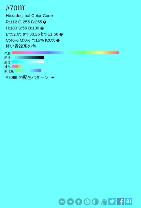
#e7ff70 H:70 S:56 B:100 (97, 52)
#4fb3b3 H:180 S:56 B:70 (22, 57)
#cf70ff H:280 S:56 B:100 (36, 52)
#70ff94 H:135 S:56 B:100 (19, 70)
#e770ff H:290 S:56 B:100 (33, 52)
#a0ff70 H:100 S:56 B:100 (88, 52)
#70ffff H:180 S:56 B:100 (65, 52)
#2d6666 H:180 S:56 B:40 (30, 57)
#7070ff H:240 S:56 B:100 (48, 52)
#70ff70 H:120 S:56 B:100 (82, 52)
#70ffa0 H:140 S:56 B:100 (77, 52)
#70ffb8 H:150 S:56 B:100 (74, 52)
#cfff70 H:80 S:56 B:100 (94, 52)
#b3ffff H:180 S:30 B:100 (33, 61)
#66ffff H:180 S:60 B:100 (25, 61)
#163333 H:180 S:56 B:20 (36, 57)
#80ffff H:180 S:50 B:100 (28, 61)
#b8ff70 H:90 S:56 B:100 (91, 52)
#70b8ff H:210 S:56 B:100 (56, 52)
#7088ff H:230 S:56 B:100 (51, 52)
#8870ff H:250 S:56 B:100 (45, 52)
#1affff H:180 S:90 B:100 (16, 61)
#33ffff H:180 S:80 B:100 (19, 61)
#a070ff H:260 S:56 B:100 (42, 52)
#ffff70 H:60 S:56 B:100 (100, 52)
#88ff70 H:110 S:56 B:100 (85, 52)
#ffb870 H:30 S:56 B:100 (108, 52)
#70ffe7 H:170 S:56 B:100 (68, 52)
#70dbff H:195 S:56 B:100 (31, 70)
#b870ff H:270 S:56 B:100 (39, 52)
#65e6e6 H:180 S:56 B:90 (16, 57)
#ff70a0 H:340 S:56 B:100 (19, 52)
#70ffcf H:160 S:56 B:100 (71, 52)
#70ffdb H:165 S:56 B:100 (25, 70)
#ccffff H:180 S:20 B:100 (36, 61)
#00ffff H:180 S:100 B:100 (13, 61)
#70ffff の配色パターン (30, 77)
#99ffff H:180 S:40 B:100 (30, 61)
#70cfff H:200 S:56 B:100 (59, 52)
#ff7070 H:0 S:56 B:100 (117, 52)
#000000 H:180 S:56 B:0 (42, 57)
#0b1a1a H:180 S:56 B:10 (39, 57)
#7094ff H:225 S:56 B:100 (37, 70)
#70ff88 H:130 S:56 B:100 (80, 52)
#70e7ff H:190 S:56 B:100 (62, 52)
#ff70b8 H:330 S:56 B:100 (22, 52)
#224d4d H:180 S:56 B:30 (33, 57)
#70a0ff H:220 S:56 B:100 (54, 52)
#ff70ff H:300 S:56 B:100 (30, 52)
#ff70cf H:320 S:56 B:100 (25, 52)
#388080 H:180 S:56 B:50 (28, 57)
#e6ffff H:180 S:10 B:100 (39, 61)
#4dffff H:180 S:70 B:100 (22, 61)
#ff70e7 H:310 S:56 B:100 (28, 52)
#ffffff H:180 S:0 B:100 (42, 61)
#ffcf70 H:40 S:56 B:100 (106, 52)
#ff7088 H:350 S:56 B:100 (16, 52)
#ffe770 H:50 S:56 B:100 (103, 52)
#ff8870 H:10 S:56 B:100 (114, 52)
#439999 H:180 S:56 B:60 (25, 57)
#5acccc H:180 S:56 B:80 (19, 57)
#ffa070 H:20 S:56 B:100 (111, 52)
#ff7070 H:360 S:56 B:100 (13, 52)
